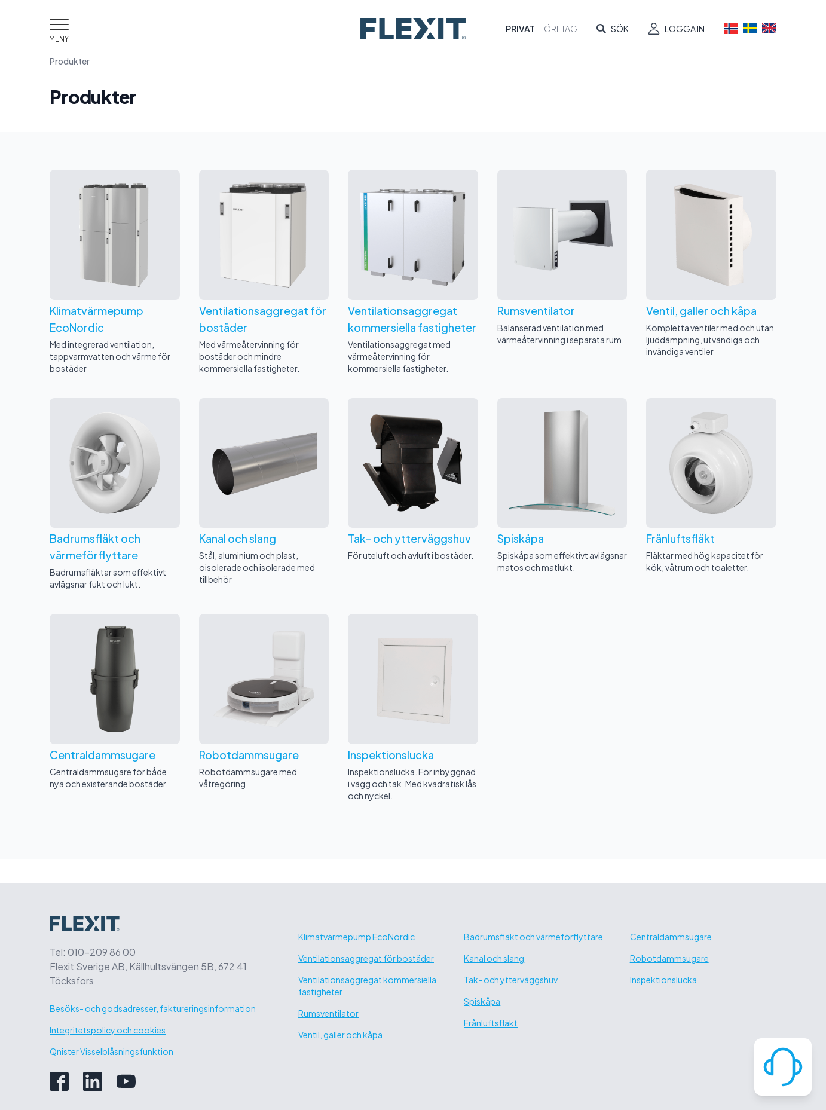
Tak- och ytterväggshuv (511, 979)
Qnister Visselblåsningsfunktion (111, 1051)
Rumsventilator (328, 1013)
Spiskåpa (482, 1001)
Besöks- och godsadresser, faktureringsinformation (153, 1008)
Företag (558, 28)
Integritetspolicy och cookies (108, 1030)
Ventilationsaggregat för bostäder (366, 958)
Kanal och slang (494, 958)
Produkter (70, 61)
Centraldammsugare (671, 936)
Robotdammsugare (669, 958)
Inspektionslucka (663, 979)
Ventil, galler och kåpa (340, 1034)
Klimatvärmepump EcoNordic (356, 936)
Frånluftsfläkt (491, 1022)
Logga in (685, 28)
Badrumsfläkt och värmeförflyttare (533, 936)
